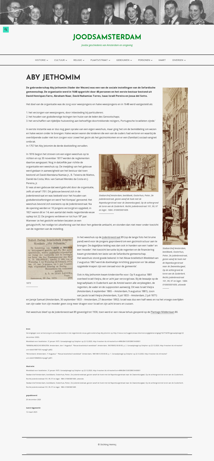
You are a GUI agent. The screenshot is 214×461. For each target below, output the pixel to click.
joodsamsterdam (107, 37)
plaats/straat (99, 59)
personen (144, 59)
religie (77, 59)
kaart (162, 59)
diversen (177, 59)
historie (40, 59)
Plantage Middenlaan (162, 312)
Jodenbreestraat (111, 237)
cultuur (59, 59)
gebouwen (122, 59)
